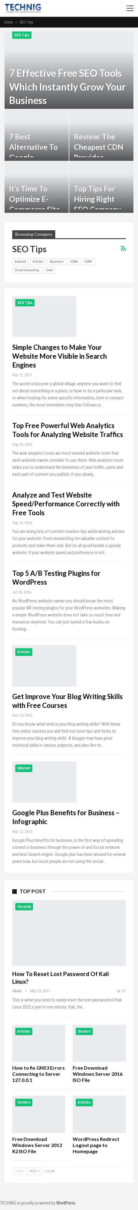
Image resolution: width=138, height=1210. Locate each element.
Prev (19, 1171)
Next (35, 1171)
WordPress (65, 1203)
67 (121, 991)
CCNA (74, 261)
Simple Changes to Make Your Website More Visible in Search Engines (59, 356)
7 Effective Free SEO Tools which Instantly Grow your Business (67, 86)
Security (24, 907)
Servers (84, 1031)
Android (20, 261)
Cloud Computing (27, 270)
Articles (38, 261)
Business (57, 261)
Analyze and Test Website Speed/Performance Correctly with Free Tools (66, 504)
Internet (23, 768)
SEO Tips (21, 35)
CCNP (88, 261)
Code (49, 270)
